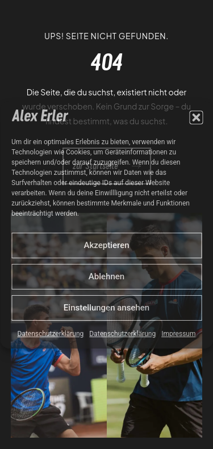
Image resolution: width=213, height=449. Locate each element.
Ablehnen (106, 276)
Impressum (178, 334)
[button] (196, 117)
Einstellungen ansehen (106, 308)
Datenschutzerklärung (51, 334)
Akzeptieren (106, 245)
